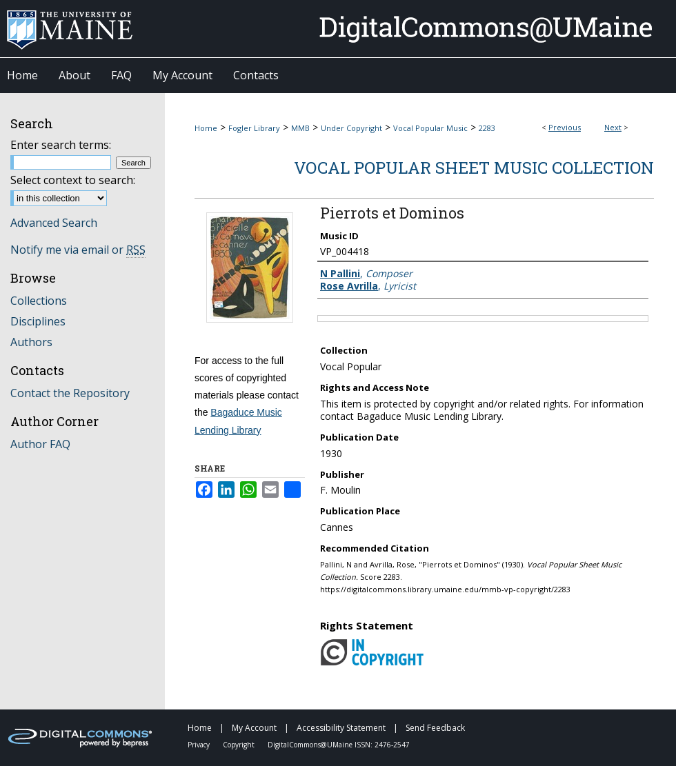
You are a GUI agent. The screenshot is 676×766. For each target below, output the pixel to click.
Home (206, 128)
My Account (255, 728)
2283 (487, 128)
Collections (38, 300)
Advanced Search (53, 222)
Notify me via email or (78, 249)
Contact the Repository (70, 393)
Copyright (240, 744)
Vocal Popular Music (430, 128)
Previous (564, 127)
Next (613, 127)
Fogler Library (254, 128)
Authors (31, 342)
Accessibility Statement (342, 728)
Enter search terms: (60, 144)
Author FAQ (40, 444)
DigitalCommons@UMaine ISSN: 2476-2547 (339, 744)
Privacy (200, 744)
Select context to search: (72, 180)
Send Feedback (435, 728)
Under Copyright (351, 128)
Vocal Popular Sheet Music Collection (474, 168)
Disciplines (38, 321)
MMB (300, 128)
